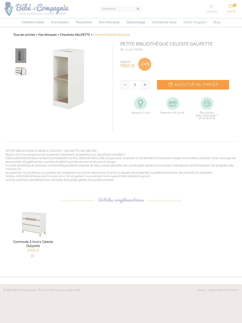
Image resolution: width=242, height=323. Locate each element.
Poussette (84, 22)
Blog (217, 22)
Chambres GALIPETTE (75, 34)
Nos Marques (109, 22)
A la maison (60, 22)
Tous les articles (24, 34)
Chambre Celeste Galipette (111, 34)
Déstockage (136, 22)
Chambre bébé (33, 22)
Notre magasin (195, 22)
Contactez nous (164, 22)
